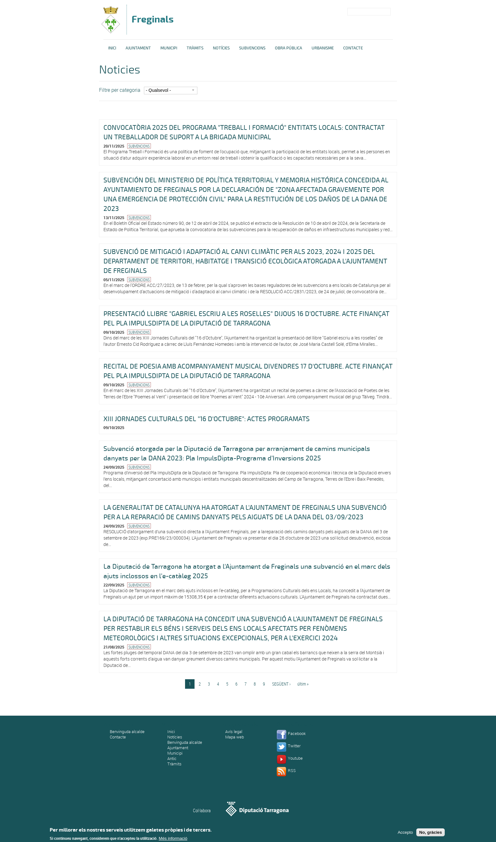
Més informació (173, 839)
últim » (302, 684)
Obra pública (288, 48)
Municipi (168, 48)
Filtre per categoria (119, 89)
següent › (281, 684)
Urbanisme (323, 48)
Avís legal (233, 731)
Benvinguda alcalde (127, 731)
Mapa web (234, 737)
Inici (112, 48)
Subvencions (252, 48)
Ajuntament (138, 48)
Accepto (405, 833)
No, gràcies (430, 833)
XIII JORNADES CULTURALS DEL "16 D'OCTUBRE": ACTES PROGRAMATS (206, 419)
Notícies (221, 48)
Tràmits (195, 48)
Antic (172, 758)
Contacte (353, 48)
